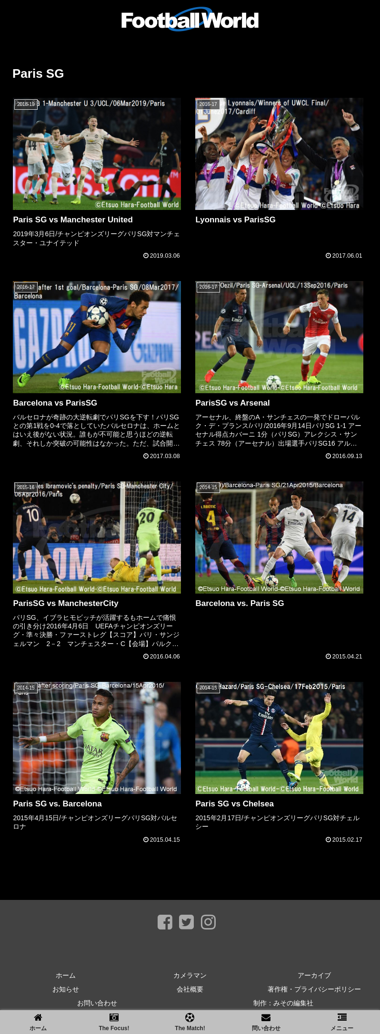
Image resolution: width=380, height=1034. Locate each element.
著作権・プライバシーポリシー (314, 989)
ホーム (66, 975)
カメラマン (190, 975)
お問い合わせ (97, 1003)
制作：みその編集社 (283, 1003)
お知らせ (65, 989)
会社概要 (190, 989)
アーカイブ (314, 975)
